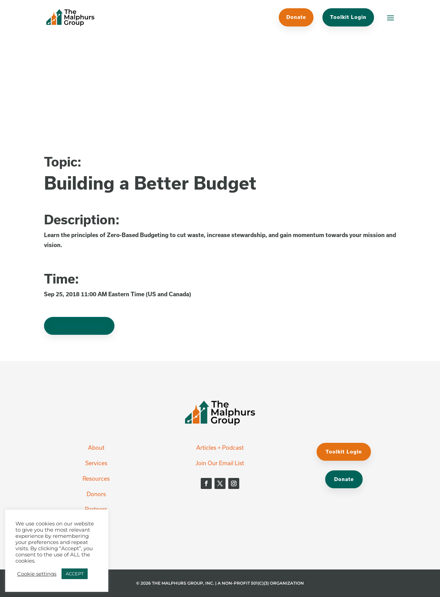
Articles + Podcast (220, 447)
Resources (96, 478)
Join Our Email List (220, 463)
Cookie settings (36, 574)
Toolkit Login (348, 17)
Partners (96, 509)
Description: (82, 219)
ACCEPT (75, 573)
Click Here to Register (79, 326)
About (96, 447)
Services (96, 463)
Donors (96, 494)
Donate (296, 17)
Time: (61, 278)
